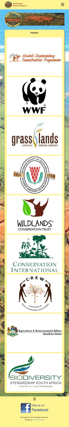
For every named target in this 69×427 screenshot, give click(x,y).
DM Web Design (38, 420)
